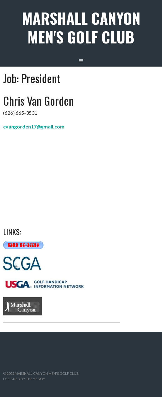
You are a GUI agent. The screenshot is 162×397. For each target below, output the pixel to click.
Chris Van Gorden (38, 100)
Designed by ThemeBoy (24, 379)
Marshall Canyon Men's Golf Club (81, 27)
